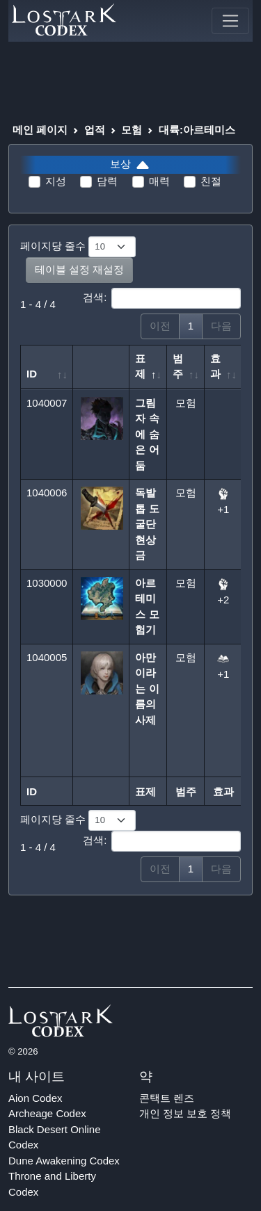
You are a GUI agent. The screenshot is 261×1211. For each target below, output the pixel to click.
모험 (131, 130)
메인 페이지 (40, 130)
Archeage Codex (47, 1113)
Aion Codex (35, 1098)
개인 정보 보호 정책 (185, 1113)
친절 (210, 181)
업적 (94, 130)
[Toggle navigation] (230, 21)
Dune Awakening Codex (64, 1161)
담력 (107, 181)
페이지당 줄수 (78, 246)
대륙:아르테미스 (197, 130)
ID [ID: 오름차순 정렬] (31, 374)
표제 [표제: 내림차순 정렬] (140, 366)
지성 (55, 181)
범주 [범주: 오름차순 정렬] (178, 366)
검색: (162, 298)
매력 (159, 181)
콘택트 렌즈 (166, 1098)
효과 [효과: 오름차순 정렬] (215, 366)
